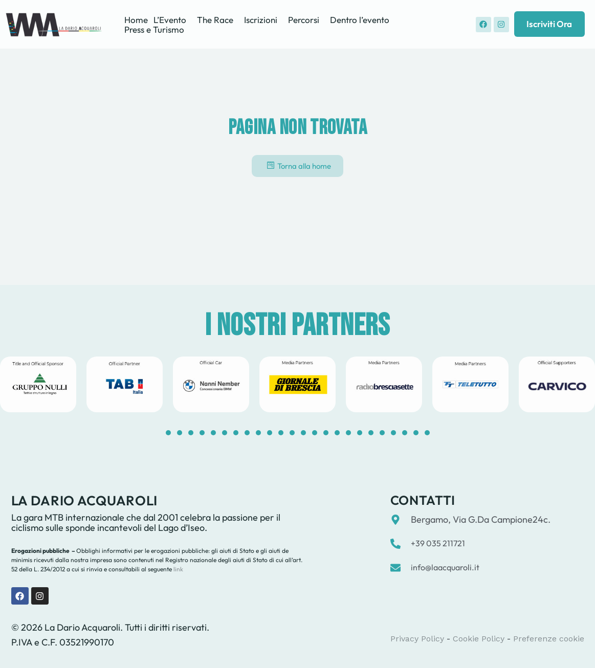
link (177, 569)
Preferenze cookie (548, 638)
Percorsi (303, 20)
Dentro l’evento (359, 20)
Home (136, 20)
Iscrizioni (260, 20)
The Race (215, 20)
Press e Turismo (154, 29)
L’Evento (169, 20)
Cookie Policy (478, 638)
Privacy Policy (417, 638)
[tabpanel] (124, 384)
